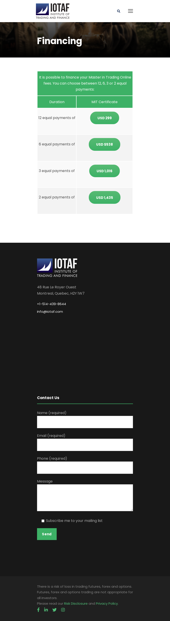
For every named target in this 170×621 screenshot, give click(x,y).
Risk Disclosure (76, 603)
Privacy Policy (107, 603)
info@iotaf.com (50, 311)
